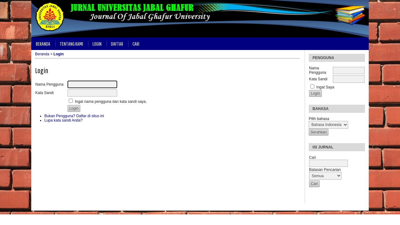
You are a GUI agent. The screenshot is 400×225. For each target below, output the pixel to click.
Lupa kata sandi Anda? (63, 120)
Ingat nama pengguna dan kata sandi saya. (111, 101)
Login (97, 44)
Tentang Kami (71, 44)
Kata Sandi (318, 79)
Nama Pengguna (317, 70)
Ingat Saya (325, 87)
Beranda (43, 44)
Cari (135, 44)
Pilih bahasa (319, 119)
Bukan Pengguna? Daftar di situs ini (74, 116)
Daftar (117, 44)
